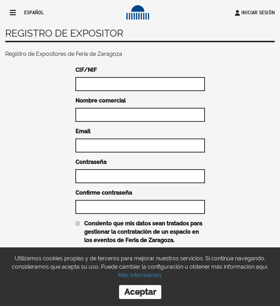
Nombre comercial (100, 100)
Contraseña (90, 162)
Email (82, 131)
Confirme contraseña (103, 192)
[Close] (140, 292)
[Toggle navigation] (13, 12)
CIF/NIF (86, 70)
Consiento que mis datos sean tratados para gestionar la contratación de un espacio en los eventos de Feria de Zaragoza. (143, 232)
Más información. (140, 275)
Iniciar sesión (258, 12)
